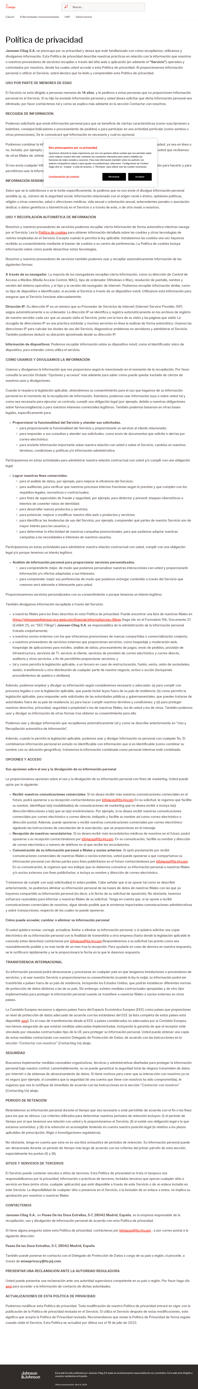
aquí (24, 1020)
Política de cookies (53, 232)
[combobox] (103, 7)
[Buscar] (105, 7)
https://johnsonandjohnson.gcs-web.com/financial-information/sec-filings (67, 619)
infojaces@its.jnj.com (118, 800)
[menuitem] (11, 16)
